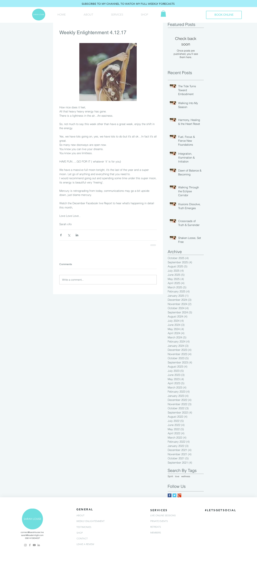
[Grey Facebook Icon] (29, 545)
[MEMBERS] (170, 533)
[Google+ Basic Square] (179, 495)
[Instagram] (25, 545)
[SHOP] (96, 533)
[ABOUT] (96, 515)
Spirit (170, 476)
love (177, 476)
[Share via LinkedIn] (77, 235)
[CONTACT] (96, 538)
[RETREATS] (170, 527)
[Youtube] (34, 545)
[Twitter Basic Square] (174, 495)
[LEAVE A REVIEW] (96, 544)
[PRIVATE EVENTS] (170, 521)
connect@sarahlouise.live (32, 532)
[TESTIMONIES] (96, 527)
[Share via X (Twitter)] (68, 235)
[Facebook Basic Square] (169, 495)
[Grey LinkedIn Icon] (38, 545)
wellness (185, 476)
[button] (163, 13)
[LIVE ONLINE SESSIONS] (170, 515)
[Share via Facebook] (60, 235)
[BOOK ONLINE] (224, 15)
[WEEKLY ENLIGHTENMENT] (96, 521)
